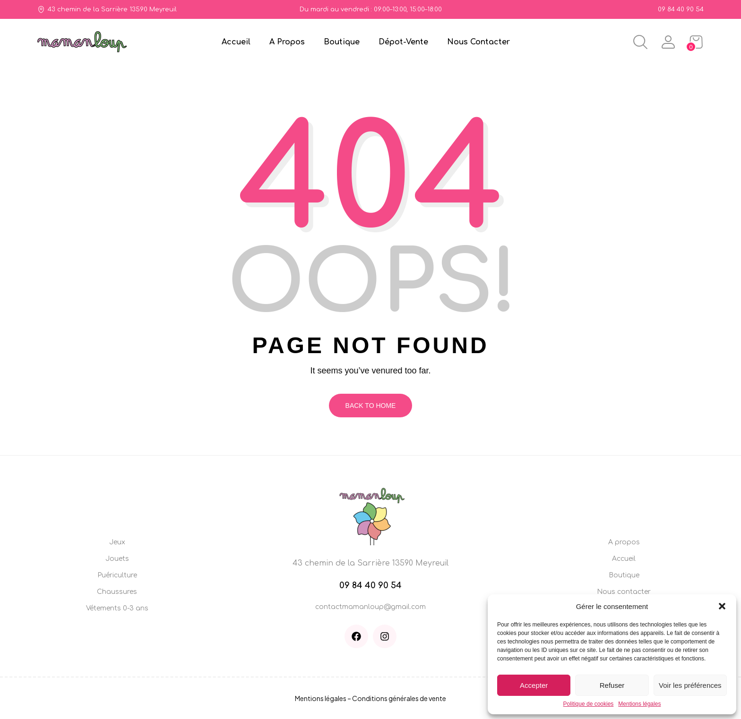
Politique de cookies (588, 704)
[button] (722, 606)
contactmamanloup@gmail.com (370, 606)
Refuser (612, 685)
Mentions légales (639, 704)
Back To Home (370, 405)
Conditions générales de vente (399, 698)
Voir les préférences (690, 685)
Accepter (534, 685)
